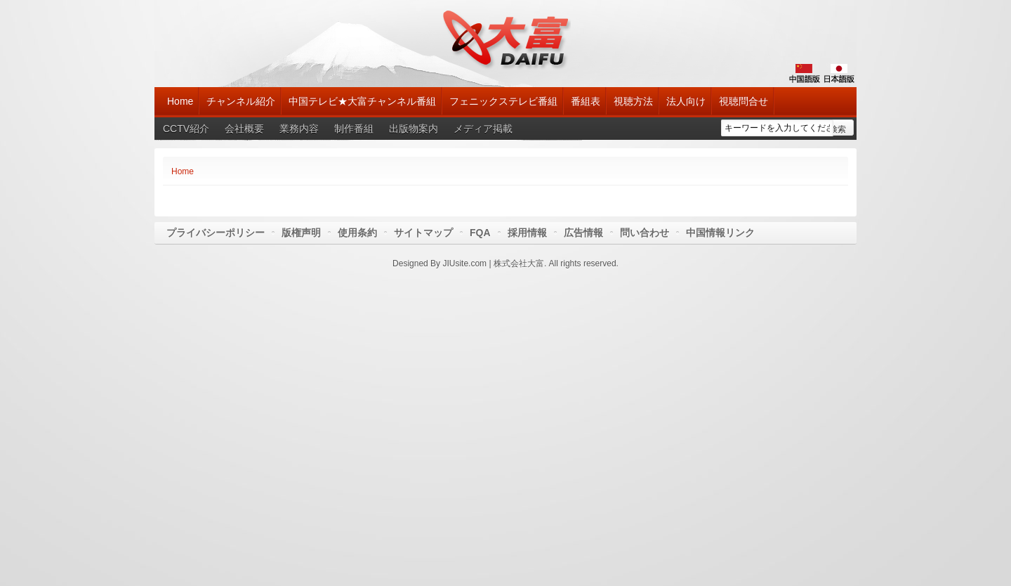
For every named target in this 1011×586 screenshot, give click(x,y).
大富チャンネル (506, 38)
